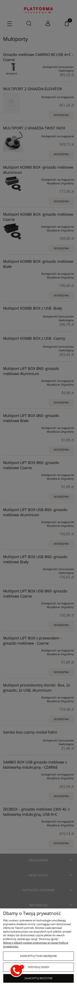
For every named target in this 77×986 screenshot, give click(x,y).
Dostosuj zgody (38, 967)
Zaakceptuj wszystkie (38, 978)
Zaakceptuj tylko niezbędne (38, 956)
